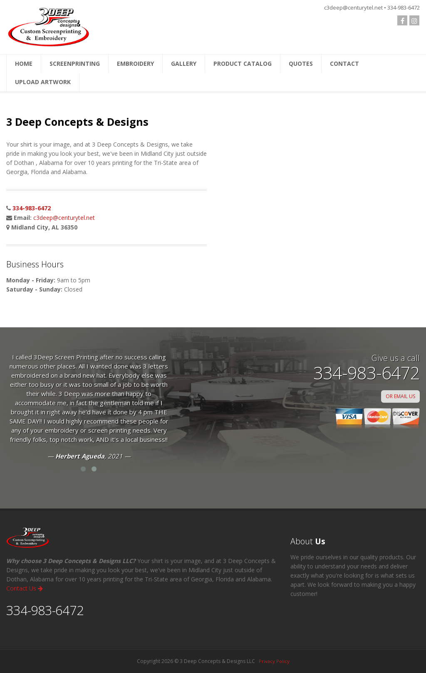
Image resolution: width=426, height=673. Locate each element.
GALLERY (183, 63)
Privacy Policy (274, 661)
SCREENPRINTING (75, 63)
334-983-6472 (31, 208)
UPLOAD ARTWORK (43, 82)
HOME (23, 63)
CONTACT (344, 63)
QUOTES (301, 63)
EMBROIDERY (135, 63)
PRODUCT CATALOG (242, 63)
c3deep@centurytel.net (64, 218)
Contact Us (24, 588)
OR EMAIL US (400, 396)
